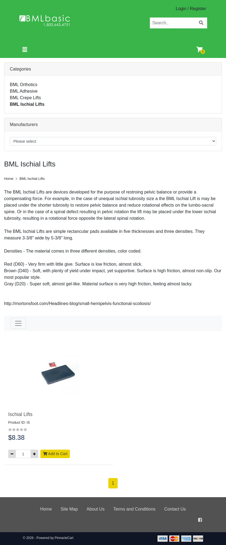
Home (8, 179)
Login (181, 8)
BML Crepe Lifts (25, 97)
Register (198, 8)
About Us (96, 509)
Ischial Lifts (20, 414)
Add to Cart (55, 454)
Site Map (69, 509)
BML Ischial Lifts (27, 104)
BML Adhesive (24, 91)
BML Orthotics (23, 84)
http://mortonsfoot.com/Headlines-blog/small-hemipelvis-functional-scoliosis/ (77, 303)
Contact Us (175, 509)
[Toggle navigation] (25, 50)
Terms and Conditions (134, 509)
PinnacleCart (64, 538)
